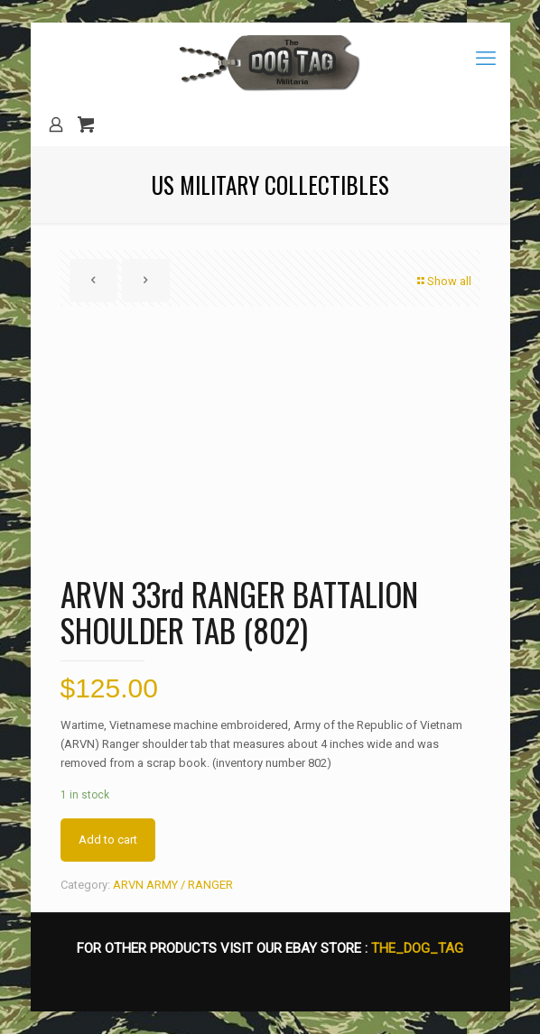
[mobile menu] (485, 58)
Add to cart (108, 839)
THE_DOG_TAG (417, 948)
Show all (443, 281)
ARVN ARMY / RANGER (173, 884)
